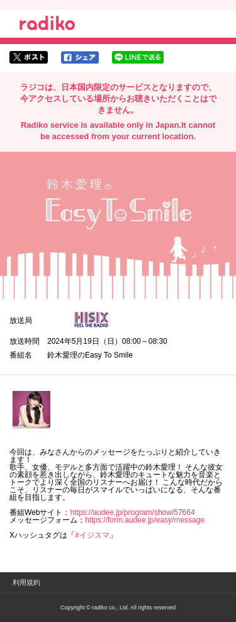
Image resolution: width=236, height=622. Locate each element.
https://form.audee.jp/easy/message (145, 520)
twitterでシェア (28, 57)
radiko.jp (47, 25)
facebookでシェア (80, 57)
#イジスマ (92, 535)
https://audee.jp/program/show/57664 (132, 512)
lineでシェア (138, 57)
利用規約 (26, 582)
